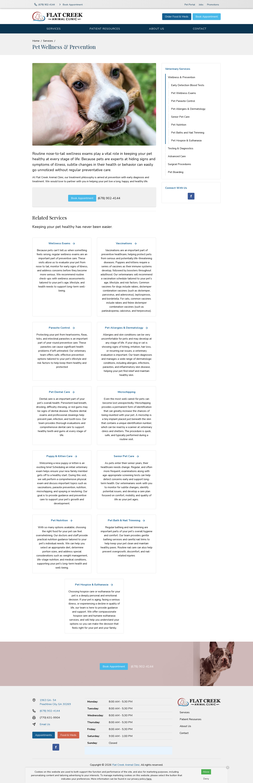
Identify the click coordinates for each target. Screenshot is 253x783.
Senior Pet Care (180, 117)
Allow (206, 771)
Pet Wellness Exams (183, 93)
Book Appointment (206, 16)
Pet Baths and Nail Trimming (187, 132)
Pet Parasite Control (183, 101)
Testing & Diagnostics (180, 148)
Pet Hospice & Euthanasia (186, 140)
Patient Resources (104, 29)
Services (54, 29)
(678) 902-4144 (109, 198)
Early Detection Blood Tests (187, 85)
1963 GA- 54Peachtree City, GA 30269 (55, 702)
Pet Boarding (175, 172)
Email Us (45, 724)
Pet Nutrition (178, 125)
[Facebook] (191, 196)
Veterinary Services (177, 69)
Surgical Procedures (179, 164)
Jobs (201, 4)
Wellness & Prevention (181, 77)
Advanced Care (177, 156)
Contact (199, 29)
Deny (206, 778)
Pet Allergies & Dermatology (188, 109)
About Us (156, 29)
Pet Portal (190, 4)
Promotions (213, 4)
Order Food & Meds (176, 16)
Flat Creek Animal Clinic (126, 765)
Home (36, 41)
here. (149, 778)
